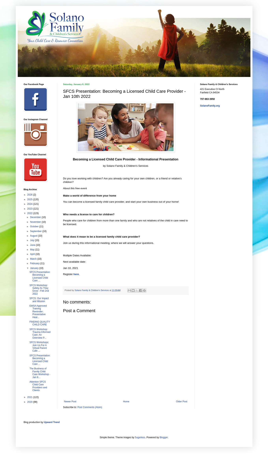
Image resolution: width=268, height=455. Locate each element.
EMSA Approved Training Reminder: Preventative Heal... (38, 311)
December (36, 217)
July (32, 240)
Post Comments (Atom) (90, 407)
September (36, 231)
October (34, 226)
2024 (30, 204)
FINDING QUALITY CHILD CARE (39, 323)
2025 (30, 199)
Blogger (164, 437)
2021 (30, 397)
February (35, 263)
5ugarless (140, 437)
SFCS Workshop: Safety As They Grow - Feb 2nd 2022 (39, 289)
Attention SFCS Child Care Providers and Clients (38, 386)
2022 (30, 213)
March (33, 258)
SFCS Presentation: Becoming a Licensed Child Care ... (39, 276)
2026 (30, 194)
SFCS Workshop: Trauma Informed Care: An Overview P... (39, 333)
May (32, 249)
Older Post (181, 401)
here (76, 274)
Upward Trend (52, 422)
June (33, 245)
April (32, 254)
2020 (30, 402)
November (36, 222)
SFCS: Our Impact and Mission (39, 299)
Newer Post (70, 401)
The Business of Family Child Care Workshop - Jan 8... (39, 372)
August (34, 235)
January (34, 268)
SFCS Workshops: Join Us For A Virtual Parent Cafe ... (39, 346)
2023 (30, 208)
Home (126, 401)
